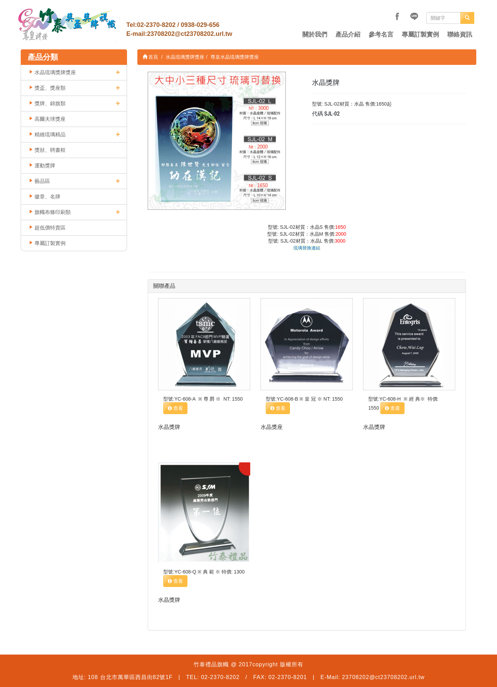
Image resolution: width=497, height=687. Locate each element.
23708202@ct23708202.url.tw (189, 33)
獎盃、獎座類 (50, 88)
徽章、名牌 (47, 196)
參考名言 (381, 34)
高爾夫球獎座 (50, 119)
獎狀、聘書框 (50, 150)
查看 (175, 408)
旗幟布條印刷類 (53, 212)
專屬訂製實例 (420, 34)
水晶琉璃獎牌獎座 (55, 72)
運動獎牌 (45, 165)
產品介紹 (347, 34)
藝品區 (42, 181)
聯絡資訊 (459, 34)
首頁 (150, 57)
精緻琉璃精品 (50, 134)
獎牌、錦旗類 (50, 103)
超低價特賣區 (50, 227)
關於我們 (314, 34)
